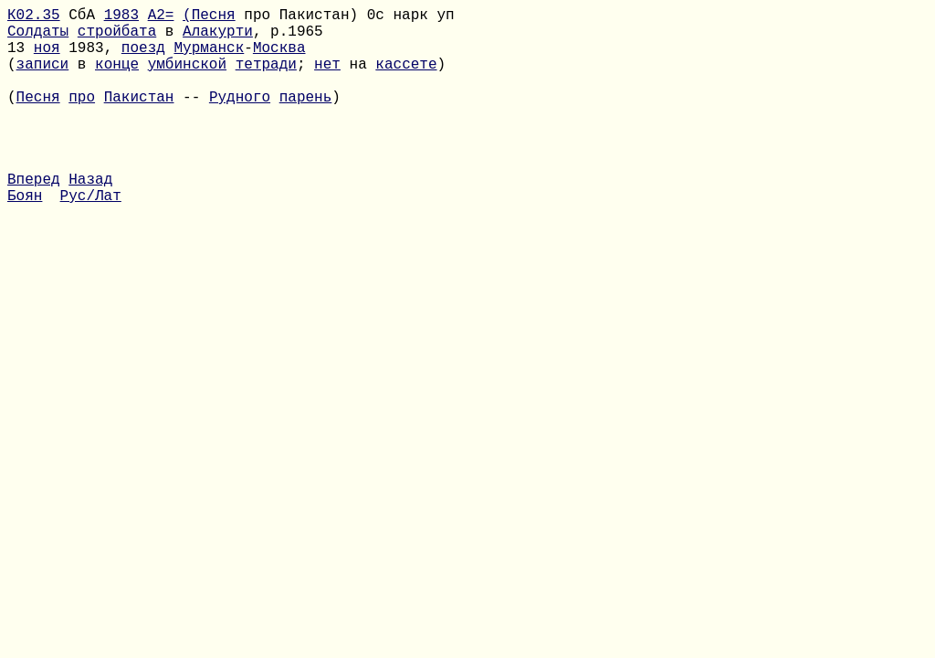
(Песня (209, 17)
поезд (143, 58)
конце (117, 78)
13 (20, 58)
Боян (24, 238)
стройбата (117, 37)
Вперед (33, 218)
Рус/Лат (90, 238)
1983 (121, 17)
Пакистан (139, 118)
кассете (405, 78)
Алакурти (218, 37)
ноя (47, 58)
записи (42, 78)
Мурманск (208, 58)
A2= (161, 17)
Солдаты (37, 37)
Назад (90, 218)
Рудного (239, 118)
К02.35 (33, 17)
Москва (279, 58)
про (81, 118)
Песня (38, 118)
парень (305, 118)
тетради (266, 78)
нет (327, 78)
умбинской (187, 78)
